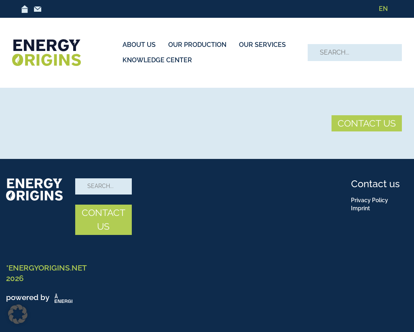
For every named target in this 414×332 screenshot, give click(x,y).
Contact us (375, 184)
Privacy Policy (369, 200)
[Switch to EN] (383, 9)
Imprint (360, 208)
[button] (18, 314)
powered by (41, 297)
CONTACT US (367, 123)
